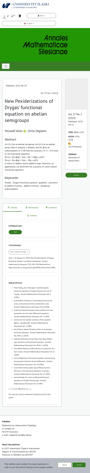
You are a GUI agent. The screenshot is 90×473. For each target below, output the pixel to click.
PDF (15, 232)
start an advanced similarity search (32, 394)
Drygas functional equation (25, 182)
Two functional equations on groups (36, 371)
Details (12, 207)
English (28, 23)
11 (25, 389)
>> (30, 389)
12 (27, 389)
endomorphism (11, 189)
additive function (31, 185)
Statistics (51, 207)
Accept (79, 465)
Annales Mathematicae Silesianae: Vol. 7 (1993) (31, 316)
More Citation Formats (18, 252)
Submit (76, 175)
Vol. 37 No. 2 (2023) (49, 93)
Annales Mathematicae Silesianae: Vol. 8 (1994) (31, 307)
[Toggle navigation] (6, 66)
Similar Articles (15, 283)
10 (22, 389)
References (32, 207)
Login (41, 16)
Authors (32, 215)
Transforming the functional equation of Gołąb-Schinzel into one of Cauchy (32, 291)
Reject (64, 465)
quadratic (43, 182)
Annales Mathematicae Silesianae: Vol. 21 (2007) (32, 374)
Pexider (8, 182)
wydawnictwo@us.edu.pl (20, 435)
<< (9, 389)
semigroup (45, 185)
